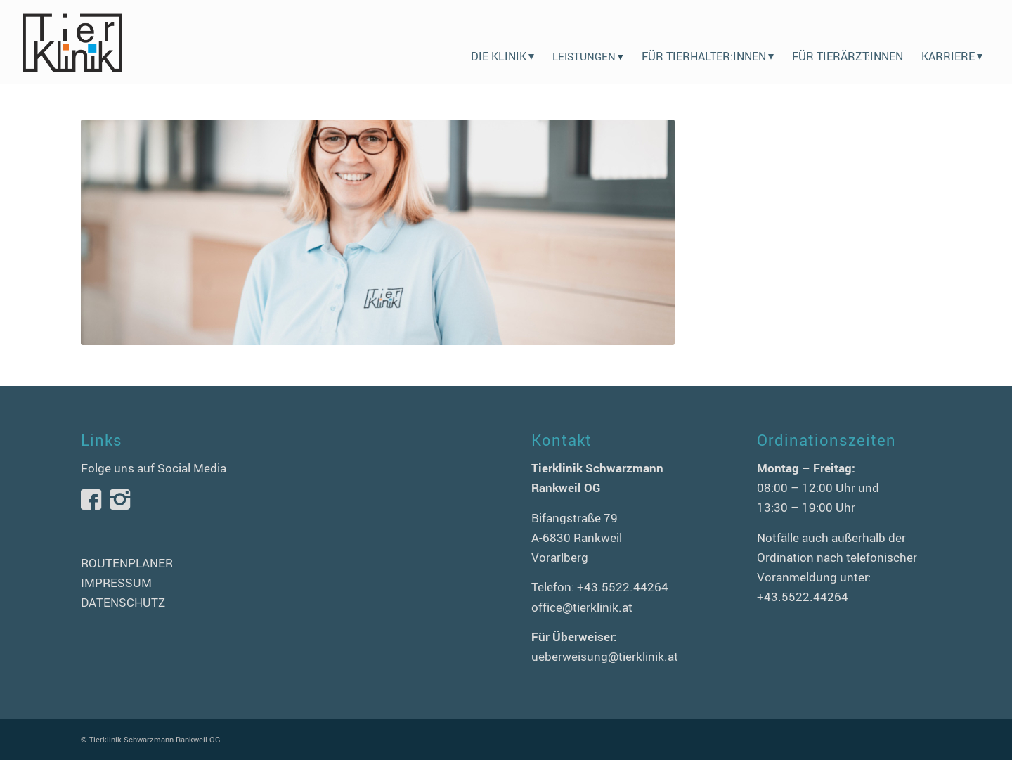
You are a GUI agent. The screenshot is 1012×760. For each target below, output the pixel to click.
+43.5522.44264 (622, 587)
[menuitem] (502, 42)
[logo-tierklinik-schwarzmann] (72, 42)
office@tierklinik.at (581, 607)
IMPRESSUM (116, 582)
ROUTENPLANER (127, 563)
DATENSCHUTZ (123, 602)
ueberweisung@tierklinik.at (604, 656)
